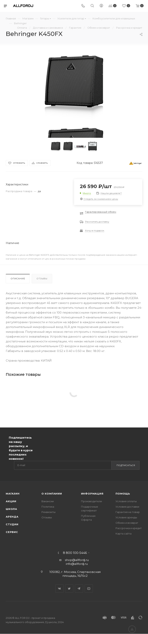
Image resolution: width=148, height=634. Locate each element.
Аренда (12, 516)
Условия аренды (126, 517)
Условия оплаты (126, 501)
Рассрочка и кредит (129, 528)
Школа (11, 508)
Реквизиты (48, 512)
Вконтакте (59, 588)
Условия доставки (127, 506)
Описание (18, 278)
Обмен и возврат (127, 522)
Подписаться (126, 465)
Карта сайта (123, 533)
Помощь (123, 493)
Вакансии (47, 501)
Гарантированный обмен (100, 211)
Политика (47, 506)
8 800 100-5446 (75, 552)
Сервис (12, 532)
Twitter (69, 588)
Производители (91, 501)
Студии (12, 524)
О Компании (51, 493)
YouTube (89, 588)
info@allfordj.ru (77, 564)
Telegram (79, 588)
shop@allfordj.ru (77, 560)
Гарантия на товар (128, 512)
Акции (11, 501)
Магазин (13, 493)
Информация (92, 493)
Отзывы (41, 278)
